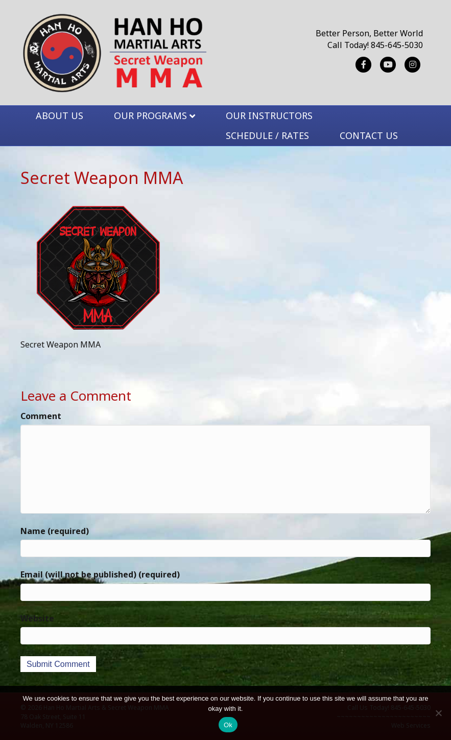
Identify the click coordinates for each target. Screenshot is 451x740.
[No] (438, 713)
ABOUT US (59, 115)
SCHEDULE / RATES (267, 135)
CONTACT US (369, 135)
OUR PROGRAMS (150, 115)
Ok (228, 725)
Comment (40, 416)
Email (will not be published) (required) (100, 574)
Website (37, 618)
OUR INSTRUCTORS (269, 115)
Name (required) (54, 531)
